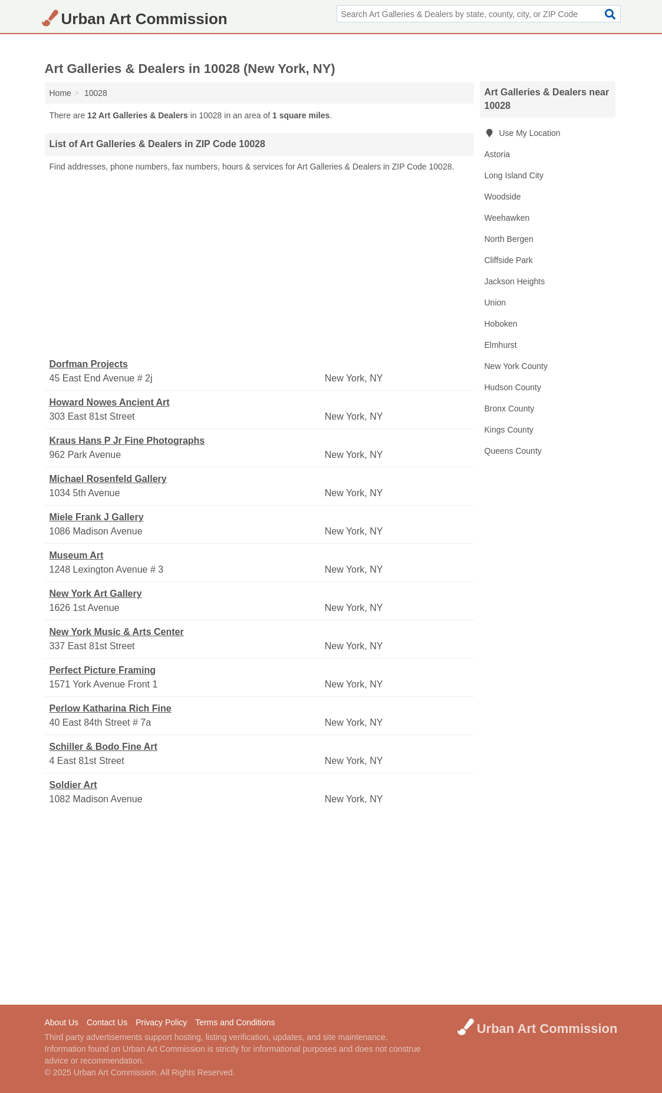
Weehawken (507, 217)
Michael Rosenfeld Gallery (108, 479)
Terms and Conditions (235, 1022)
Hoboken (501, 323)
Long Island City (514, 175)
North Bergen (509, 239)
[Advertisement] (259, 265)
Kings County (509, 429)
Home (60, 93)
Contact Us (107, 1022)
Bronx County (510, 408)
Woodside (503, 196)
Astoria (498, 154)
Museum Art (77, 555)
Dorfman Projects (89, 364)
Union (495, 302)
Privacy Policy (161, 1022)
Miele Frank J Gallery (97, 517)
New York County (516, 366)
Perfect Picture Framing (103, 670)
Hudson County (513, 387)
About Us (62, 1022)
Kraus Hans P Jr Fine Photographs (127, 441)
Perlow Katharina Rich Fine (111, 708)
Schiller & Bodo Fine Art (103, 747)
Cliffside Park (509, 260)
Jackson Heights (515, 281)
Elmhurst (501, 345)
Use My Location (523, 133)
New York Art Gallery (96, 594)
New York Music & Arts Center (117, 632)
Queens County (513, 451)
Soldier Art (73, 785)
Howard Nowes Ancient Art (110, 402)
